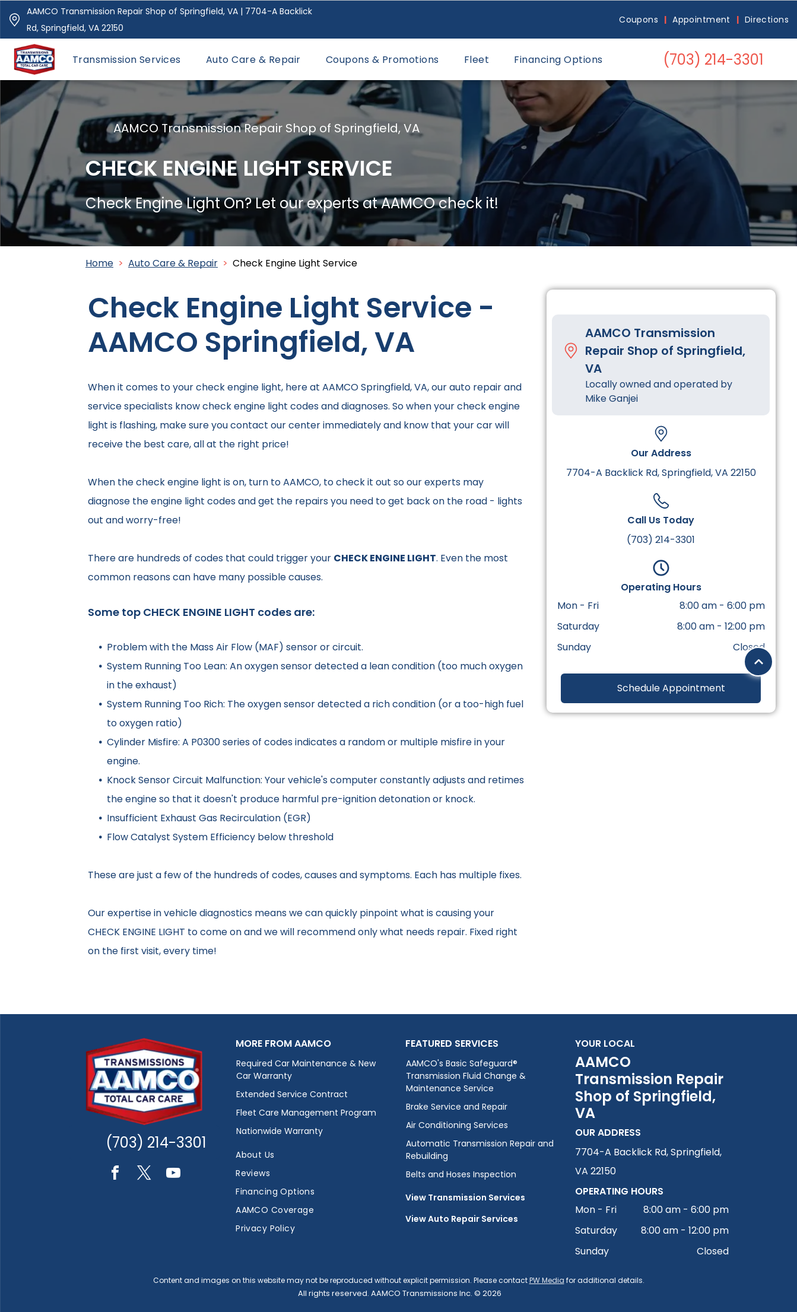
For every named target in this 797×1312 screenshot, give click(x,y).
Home (99, 263)
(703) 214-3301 (661, 540)
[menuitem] (639, 20)
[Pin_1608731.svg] (14, 19)
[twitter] (144, 1174)
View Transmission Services (465, 1197)
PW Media (546, 1280)
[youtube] (173, 1174)
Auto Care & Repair (173, 263)
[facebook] (115, 1174)
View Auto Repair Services (461, 1219)
